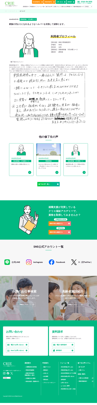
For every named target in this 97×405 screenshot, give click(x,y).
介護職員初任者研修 (31, 369)
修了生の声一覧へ (48, 184)
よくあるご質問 (65, 388)
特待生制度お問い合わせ (67, 378)
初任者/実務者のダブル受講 (68, 375)
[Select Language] (88, 6)
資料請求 (71, 2)
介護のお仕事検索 (65, 6)
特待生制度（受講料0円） (33, 383)
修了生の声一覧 (13, 11)
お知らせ (45, 375)
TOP (6, 11)
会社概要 (45, 378)
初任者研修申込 (38, 2)
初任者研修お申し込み (67, 369)
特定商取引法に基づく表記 (68, 391)
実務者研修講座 (30, 372)
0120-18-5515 (86, 2)
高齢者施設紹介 (77, 6)
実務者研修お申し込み (67, 372)
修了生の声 (49, 6)
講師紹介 (45, 372)
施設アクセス (47, 369)
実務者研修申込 (50, 2)
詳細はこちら (23, 306)
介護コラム (56, 6)
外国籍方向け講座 (30, 380)
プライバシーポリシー (49, 384)
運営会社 (45, 381)
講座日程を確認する (61, 224)
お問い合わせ (61, 2)
